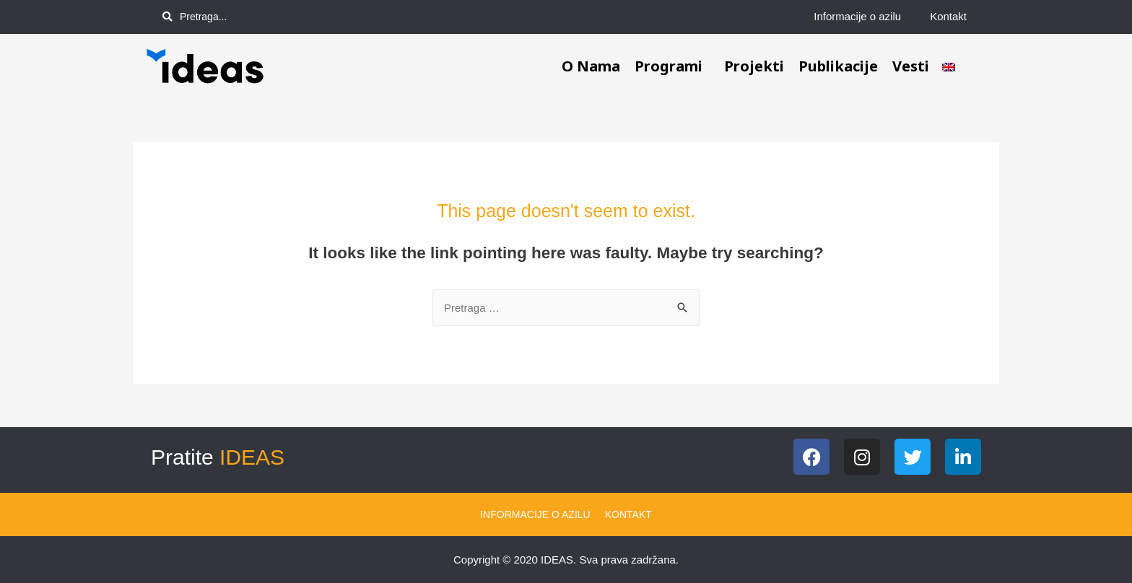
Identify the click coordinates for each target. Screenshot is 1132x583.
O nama (591, 66)
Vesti (910, 66)
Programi (672, 66)
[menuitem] (948, 67)
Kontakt (948, 16)
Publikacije (838, 66)
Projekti (754, 66)
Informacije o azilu (857, 16)
